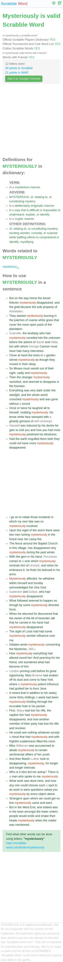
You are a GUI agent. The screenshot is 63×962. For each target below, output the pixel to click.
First (12, 710)
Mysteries (20, 649)
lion (21, 715)
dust (20, 679)
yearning (45, 657)
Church (53, 543)
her (26, 539)
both (50, 439)
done (33, 780)
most (57, 430)
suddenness (28, 741)
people (13, 816)
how (38, 430)
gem (24, 556)
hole (25, 706)
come (32, 679)
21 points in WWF (17, 72)
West (26, 807)
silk (53, 618)
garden (50, 355)
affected (32, 578)
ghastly (14, 421)
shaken (53, 675)
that (23, 210)
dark (39, 390)
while (12, 237)
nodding (25, 412)
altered (13, 657)
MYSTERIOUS (19, 197)
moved (13, 364)
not (19, 443)
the (21, 298)
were (56, 530)
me (11, 640)
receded (32, 337)
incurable (15, 706)
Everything (16, 390)
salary (52, 693)
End (32, 807)
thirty (20, 697)
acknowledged (18, 587)
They (12, 315)
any (11, 785)
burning (49, 315)
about (51, 794)
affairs (29, 754)
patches (19, 320)
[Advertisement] (31, 121)
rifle (43, 710)
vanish (34, 368)
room (51, 741)
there (49, 530)
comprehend (47, 237)
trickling (32, 701)
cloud (15, 736)
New (44, 679)
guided (19, 688)
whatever (44, 732)
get (53, 798)
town (20, 811)
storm (41, 530)
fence (18, 543)
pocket (40, 706)
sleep (32, 364)
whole (36, 395)
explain (30, 214)
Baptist (42, 543)
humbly (38, 583)
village (22, 548)
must (54, 346)
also (55, 807)
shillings (30, 697)
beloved (47, 570)
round (23, 657)
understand (16, 214)
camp (32, 539)
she (20, 662)
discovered (45, 613)
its (47, 671)
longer (54, 763)
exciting (14, 233)
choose (33, 785)
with (16, 346)
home (33, 298)
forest (13, 539)
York (50, 679)
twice (24, 408)
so (42, 521)
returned (27, 613)
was (26, 390)
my (20, 521)
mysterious (22, 187)
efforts (31, 237)
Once (12, 408)
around (27, 543)
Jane (43, 688)
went (49, 802)
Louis (29, 631)
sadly (20, 373)
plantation (15, 329)
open (33, 324)
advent (27, 342)
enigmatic (37, 205)
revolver (20, 728)
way (17, 210)
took (43, 758)
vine (27, 561)
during (31, 552)
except (55, 732)
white (41, 320)
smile (31, 816)
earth (23, 439)
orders (53, 811)
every (34, 794)
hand (24, 355)
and (57, 302)
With (12, 556)
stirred (13, 359)
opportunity (16, 675)
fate (31, 521)
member (14, 723)
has (30, 548)
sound (26, 403)
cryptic (19, 219)
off (10, 679)
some (26, 605)
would (23, 816)
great (53, 671)
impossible (50, 210)
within (13, 583)
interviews (36, 351)
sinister (31, 635)
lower (45, 811)
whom (24, 346)
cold (33, 671)
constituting (16, 201)
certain (42, 750)
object (42, 794)
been (55, 697)
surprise (52, 233)
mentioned (22, 824)
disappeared (45, 302)
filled (39, 741)
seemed (33, 381)
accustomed (43, 745)
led (30, 772)
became (26, 307)
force (12, 609)
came (35, 802)
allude (13, 750)
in (10, 205)
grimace (24, 421)
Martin (26, 758)
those (34, 517)
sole (39, 307)
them (43, 439)
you (27, 430)
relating (39, 197)
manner (35, 187)
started (21, 315)
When (13, 613)
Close (13, 355)
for (57, 425)
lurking (25, 534)
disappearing (17, 763)
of (31, 197)
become (14, 666)
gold (17, 307)
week (41, 697)
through (42, 701)
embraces (15, 570)
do (11, 789)
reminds (14, 565)
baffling (21, 237)
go (12, 517)
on (16, 298)
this (14, 548)
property (48, 307)
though (44, 359)
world (44, 395)
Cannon (45, 346)
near (20, 539)
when (50, 565)
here (40, 780)
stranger (27, 377)
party (34, 723)
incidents (44, 517)
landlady (33, 333)
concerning (53, 644)
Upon (12, 530)
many (25, 351)
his (51, 412)
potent (42, 684)
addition (35, 693)
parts (40, 324)
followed (22, 600)
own (25, 521)
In (10, 187)
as (37, 359)
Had (12, 439)
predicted (33, 434)
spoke (28, 776)
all (45, 408)
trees (36, 355)
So (11, 368)
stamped (37, 417)
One (36, 587)
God (43, 587)
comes (13, 561)
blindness (50, 434)
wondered (30, 662)
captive (14, 715)
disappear (49, 381)
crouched (15, 399)
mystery (30, 201)
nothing (32, 732)
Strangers (15, 798)
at (19, 355)
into (40, 337)
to (46, 197)
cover (12, 324)
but (11, 346)
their (25, 364)
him (22, 565)
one (17, 785)
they (52, 359)
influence (42, 635)
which (13, 521)
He (11, 732)
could (12, 443)
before (13, 342)
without (14, 403)
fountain (19, 386)
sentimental (16, 754)
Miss (28, 675)
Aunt (36, 688)
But (11, 298)
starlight (14, 395)
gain (12, 430)
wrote (24, 644)
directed (53, 605)
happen (48, 600)
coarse (33, 320)
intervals (29, 767)
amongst (30, 811)
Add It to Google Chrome (23, 78)
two (11, 534)
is (28, 210)
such (42, 785)
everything (40, 653)
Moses (18, 368)
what (41, 662)
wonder (25, 233)
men (17, 534)
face (28, 417)
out (42, 368)
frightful (14, 741)
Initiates (14, 644)
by (39, 425)
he (29, 408)
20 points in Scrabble (19, 68)
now (35, 719)
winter (51, 552)
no (58, 798)
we (41, 798)
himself (14, 412)
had (48, 333)
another (44, 719)
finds (33, 570)
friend (13, 662)
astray (41, 772)
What (12, 600)
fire (39, 539)
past (43, 552)
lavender (44, 618)
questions (37, 789)
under (47, 390)
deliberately (22, 205)
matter (52, 820)
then (18, 758)
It (10, 693)
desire (50, 425)
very (33, 390)
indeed (47, 807)
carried (23, 622)
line (11, 802)
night (25, 530)
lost (33, 710)
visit (21, 430)
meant (16, 693)
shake (45, 816)
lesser (47, 298)
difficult (34, 210)
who (42, 333)
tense (12, 417)
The (11, 543)
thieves (14, 302)
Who (12, 772)
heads (13, 820)
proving (25, 671)
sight (12, 373)
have (12, 351)
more (25, 324)
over (52, 635)
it (24, 570)
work (20, 780)
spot (51, 785)
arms (12, 574)
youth (46, 754)
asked (48, 789)
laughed (37, 408)
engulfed (33, 439)
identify (45, 214)
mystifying (26, 241)
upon (26, 798)
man (14, 776)
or (50, 197)
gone (54, 399)
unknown (54, 337)
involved (32, 526)
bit (32, 618)
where (13, 684)
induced (32, 425)
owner (18, 618)
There (52, 772)
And (35, 657)
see (24, 732)
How (12, 653)
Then (12, 377)
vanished (15, 381)
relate (26, 517)
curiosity (36, 233)
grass (49, 320)
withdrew (48, 578)
